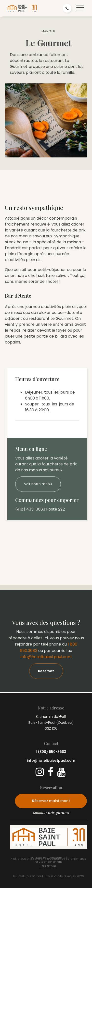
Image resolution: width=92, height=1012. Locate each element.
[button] (80, 8)
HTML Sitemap (48, 866)
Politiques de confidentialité (48, 858)
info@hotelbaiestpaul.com (46, 657)
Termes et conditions (48, 862)
